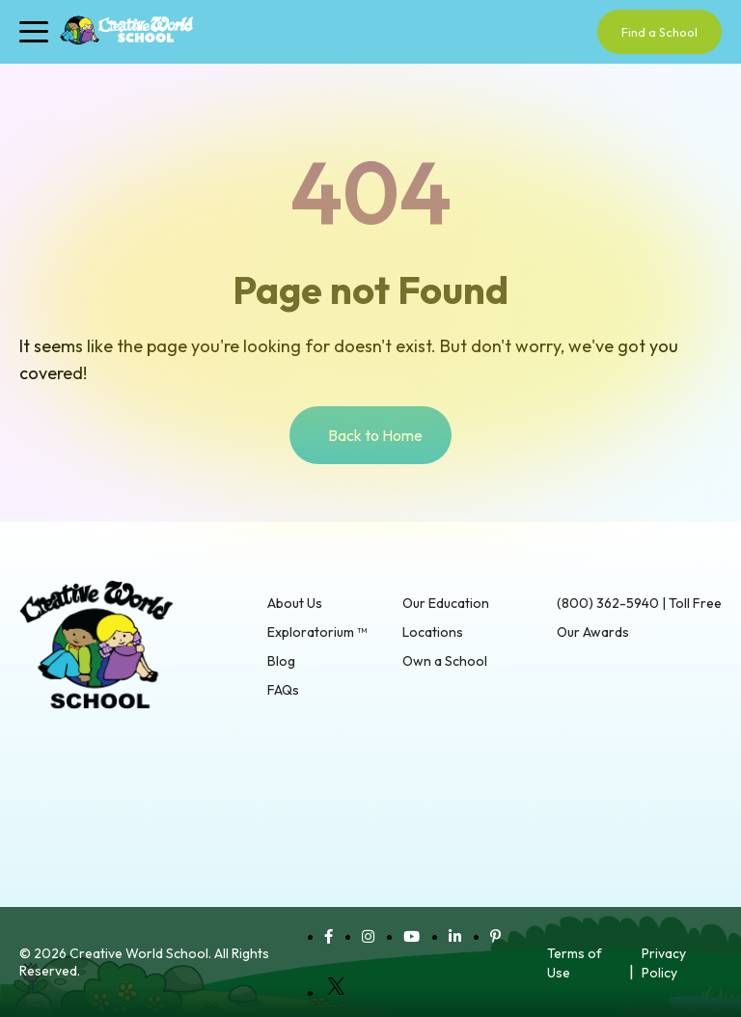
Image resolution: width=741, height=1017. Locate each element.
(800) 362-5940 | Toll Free (639, 603)
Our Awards (593, 632)
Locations (432, 632)
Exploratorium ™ (317, 632)
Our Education (445, 603)
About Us (294, 603)
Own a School (444, 661)
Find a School (659, 32)
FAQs (283, 690)
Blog (281, 661)
